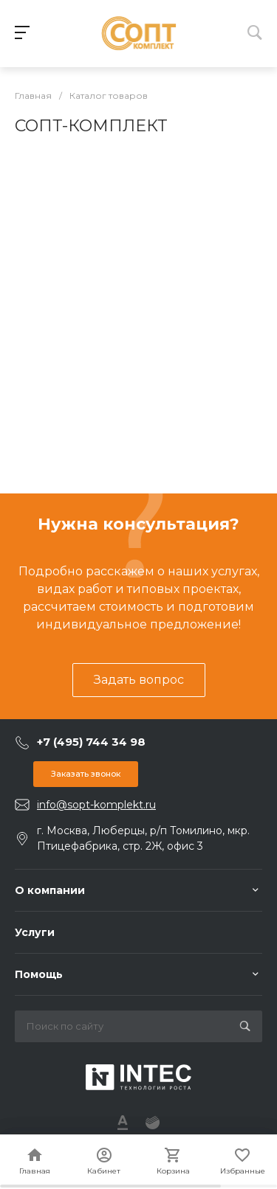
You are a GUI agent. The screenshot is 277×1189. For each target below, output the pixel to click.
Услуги (35, 932)
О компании (50, 890)
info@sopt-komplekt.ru (96, 804)
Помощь (39, 974)
